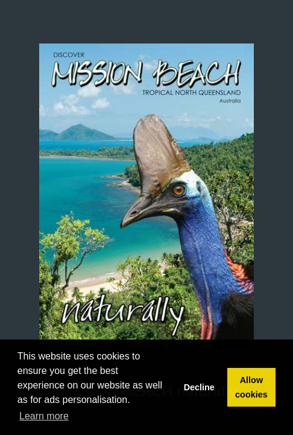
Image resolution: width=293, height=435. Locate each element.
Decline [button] (199, 387)
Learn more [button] (44, 416)
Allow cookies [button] (251, 387)
